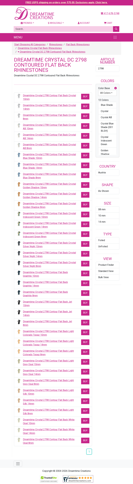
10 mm (102, 215)
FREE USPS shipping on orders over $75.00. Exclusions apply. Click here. (67, 2)
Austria (102, 172)
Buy (85, 96)
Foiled (101, 240)
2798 (101, 68)
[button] (115, 88)
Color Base (107, 88)
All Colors (105, 92)
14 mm (102, 221)
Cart (108, 23)
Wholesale (55, 23)
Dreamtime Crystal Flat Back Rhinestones (40, 48)
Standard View (106, 271)
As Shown (103, 191)
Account (84, 23)
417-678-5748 (110, 13)
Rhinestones (55, 44)
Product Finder (106, 264)
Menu (18, 37)
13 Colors (103, 100)
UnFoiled (103, 246)
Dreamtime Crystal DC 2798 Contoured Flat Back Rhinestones (51, 51)
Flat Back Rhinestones (78, 44)
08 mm (102, 209)
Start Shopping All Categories (30, 44)
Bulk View (103, 277)
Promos (26, 23)
